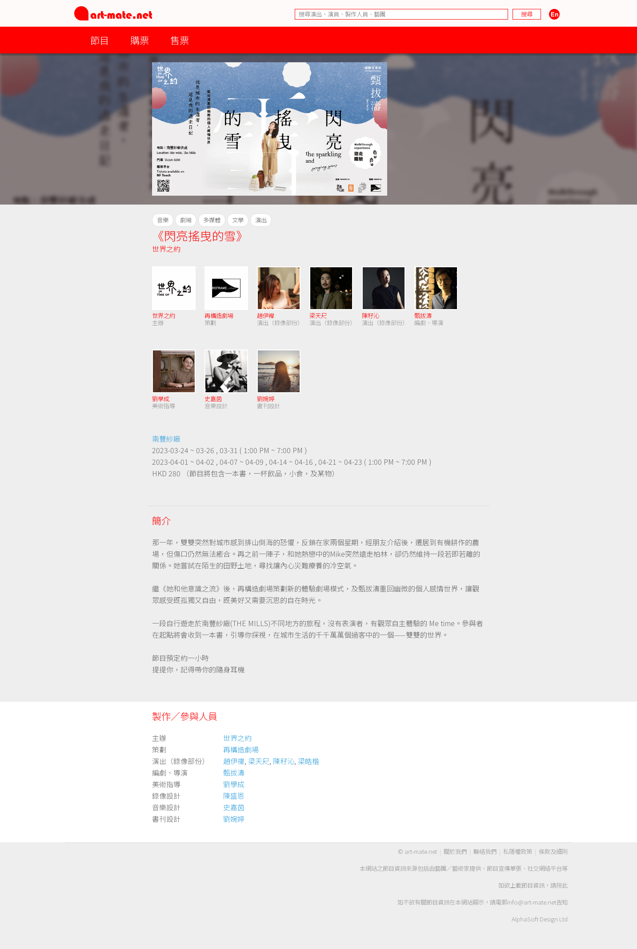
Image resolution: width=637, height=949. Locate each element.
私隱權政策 (517, 851)
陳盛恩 (233, 795)
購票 (139, 40)
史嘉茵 (213, 398)
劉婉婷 (265, 398)
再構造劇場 (218, 315)
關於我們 (455, 851)
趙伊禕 (233, 761)
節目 (99, 40)
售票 (179, 40)
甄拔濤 (423, 315)
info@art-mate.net (531, 902)
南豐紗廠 (166, 438)
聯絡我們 (485, 851)
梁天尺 (318, 315)
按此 (562, 885)
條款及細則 (553, 851)
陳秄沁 (370, 315)
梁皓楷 (308, 761)
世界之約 (166, 248)
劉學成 (160, 398)
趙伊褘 (265, 315)
